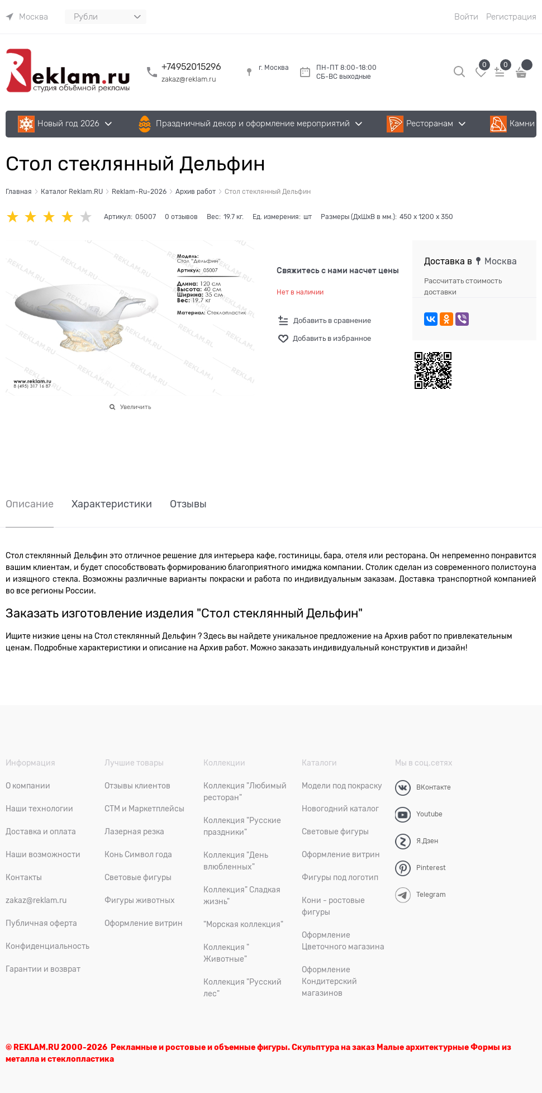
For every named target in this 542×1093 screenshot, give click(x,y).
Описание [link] (30, 504)
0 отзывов (181, 217)
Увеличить (135, 406)
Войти (466, 16)
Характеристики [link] (112, 504)
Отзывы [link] (188, 504)
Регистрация (511, 16)
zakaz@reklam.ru (188, 79)
